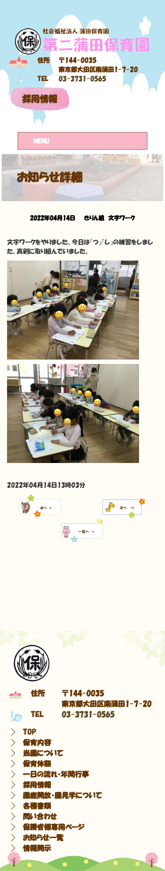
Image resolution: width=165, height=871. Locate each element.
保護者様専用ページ (53, 827)
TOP (29, 731)
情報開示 (37, 848)
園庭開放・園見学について (62, 795)
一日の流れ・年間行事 (56, 774)
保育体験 (37, 763)
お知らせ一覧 (43, 837)
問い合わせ (40, 816)
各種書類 (37, 805)
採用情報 (39, 99)
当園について (43, 753)
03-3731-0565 (82, 79)
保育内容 (37, 742)
